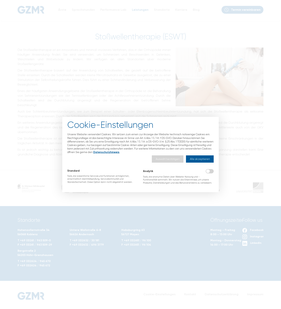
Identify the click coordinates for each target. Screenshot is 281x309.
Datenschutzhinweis (106, 152)
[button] (167, 159)
